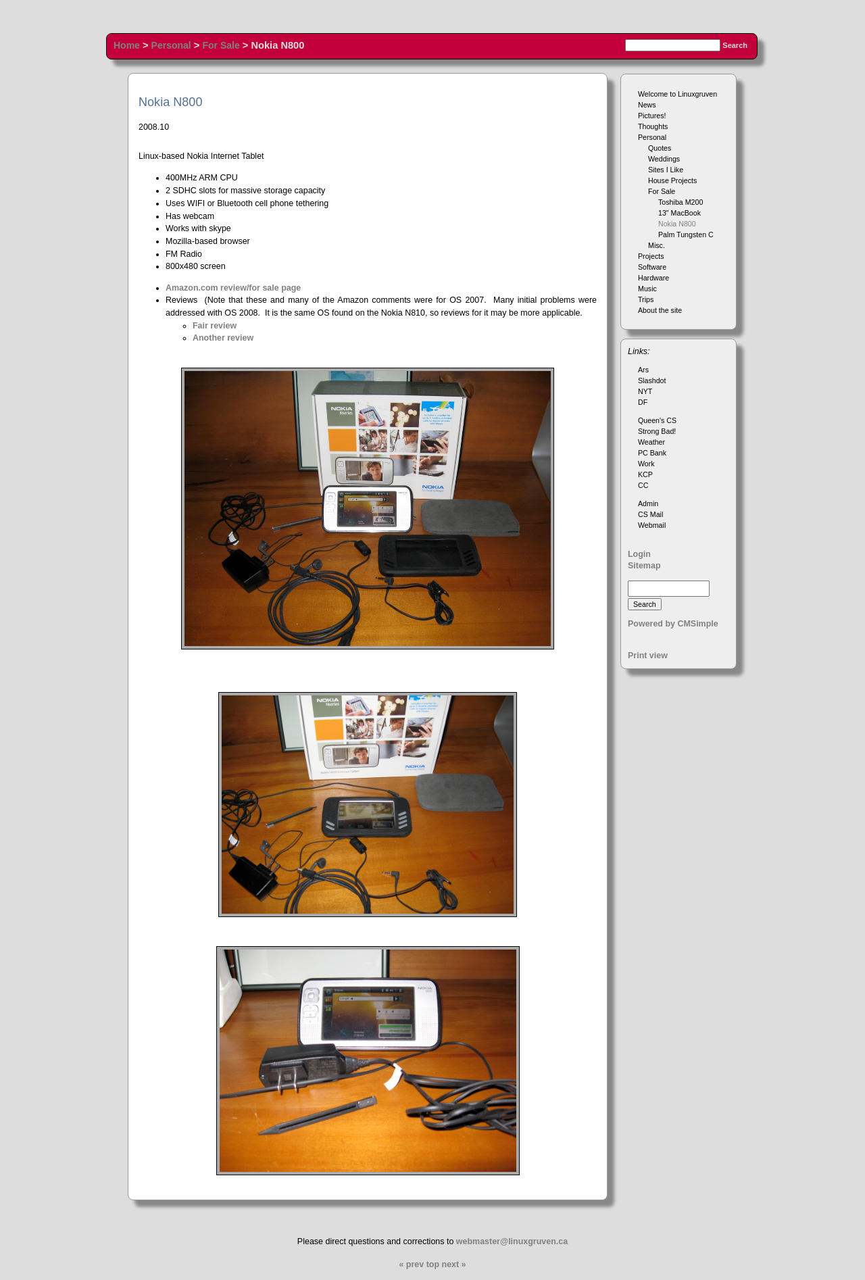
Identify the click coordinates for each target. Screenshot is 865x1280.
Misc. (656, 245)
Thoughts (653, 126)
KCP (645, 474)
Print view (648, 655)
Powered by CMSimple (673, 624)
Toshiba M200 (680, 202)
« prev (411, 1264)
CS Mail (650, 514)
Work (646, 464)
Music (647, 289)
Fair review (215, 325)
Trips (645, 299)
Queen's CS (657, 420)
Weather (651, 442)
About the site (660, 310)
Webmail (652, 525)
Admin (648, 503)
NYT (645, 391)
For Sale (220, 45)
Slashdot (652, 380)
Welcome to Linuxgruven (677, 94)
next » (454, 1264)
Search (734, 45)
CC (643, 485)
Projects (651, 256)
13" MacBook (679, 213)
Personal (171, 45)
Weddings (664, 159)
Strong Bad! (657, 431)
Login (639, 554)
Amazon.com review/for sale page (233, 288)
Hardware (653, 278)
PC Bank (652, 453)
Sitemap (644, 565)
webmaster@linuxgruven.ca (512, 1241)
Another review (223, 338)
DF (642, 402)
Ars (643, 370)
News (647, 105)
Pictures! (652, 116)
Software (652, 267)
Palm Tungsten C (686, 234)
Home (127, 45)
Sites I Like (665, 170)
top (432, 1264)
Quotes (659, 148)
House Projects (672, 180)
